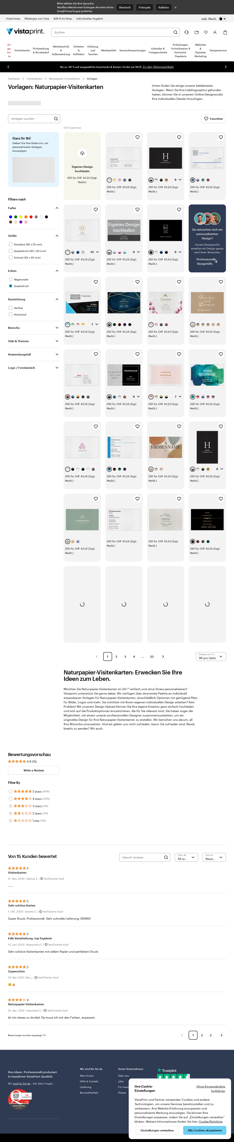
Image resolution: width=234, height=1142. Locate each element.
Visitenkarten (34, 78)
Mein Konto (87, 1075)
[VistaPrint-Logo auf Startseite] (25, 32)
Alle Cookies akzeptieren (205, 1130)
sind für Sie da (21, 1083)
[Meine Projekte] (197, 32)
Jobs (121, 1081)
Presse (122, 1092)
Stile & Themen (18, 341)
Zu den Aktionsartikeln (158, 66)
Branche (14, 327)
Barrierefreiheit (89, 1092)
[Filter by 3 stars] (10, 806)
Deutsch (125, 7)
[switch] (214, 19)
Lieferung (85, 1087)
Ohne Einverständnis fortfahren (210, 1089)
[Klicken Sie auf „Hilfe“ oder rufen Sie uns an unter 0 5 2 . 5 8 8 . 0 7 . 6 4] (186, 32)
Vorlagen (92, 78)
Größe (12, 235)
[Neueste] (214, 857)
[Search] (166, 857)
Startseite (14, 78)
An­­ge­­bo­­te (9, 50)
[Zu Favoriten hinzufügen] (137, 137)
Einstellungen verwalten (157, 1130)
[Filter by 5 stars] (10, 791)
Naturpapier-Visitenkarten (64, 78)
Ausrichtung (16, 299)
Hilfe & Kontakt (89, 1081)
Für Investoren (126, 1087)
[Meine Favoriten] (206, 32)
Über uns (123, 1075)
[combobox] (112, 32)
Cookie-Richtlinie (210, 1121)
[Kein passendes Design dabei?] (207, 238)
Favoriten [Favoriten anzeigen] (213, 118)
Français (144, 7)
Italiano (163, 7)
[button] (96, 656)
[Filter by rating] (186, 857)
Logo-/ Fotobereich (21, 367)
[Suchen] (175, 32)
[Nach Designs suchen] (56, 118)
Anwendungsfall (19, 354)
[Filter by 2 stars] (10, 813)
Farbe (12, 208)
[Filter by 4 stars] (10, 799)
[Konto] (215, 32)
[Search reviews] (142, 857)
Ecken (12, 270)
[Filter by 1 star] (10, 820)
